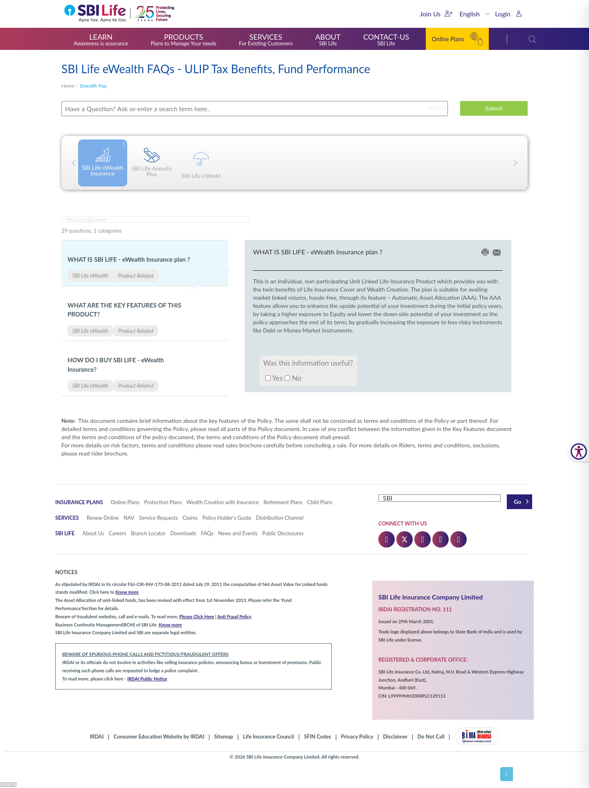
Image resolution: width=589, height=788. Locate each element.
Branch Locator (148, 533)
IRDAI (96, 736)
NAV (129, 517)
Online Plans (125, 502)
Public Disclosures (282, 533)
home (67, 86)
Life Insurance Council (268, 736)
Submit (494, 108)
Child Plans (320, 502)
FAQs (207, 533)
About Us (93, 533)
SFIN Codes (317, 736)
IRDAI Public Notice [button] (147, 678)
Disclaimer (395, 736)
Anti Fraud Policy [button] (234, 616)
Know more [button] (127, 592)
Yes (274, 378)
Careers (117, 533)
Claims (190, 517)
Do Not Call (430, 736)
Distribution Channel (280, 517)
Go (517, 501)
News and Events (237, 533)
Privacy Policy (357, 736)
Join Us (430, 14)
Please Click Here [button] (196, 616)
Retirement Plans (282, 502)
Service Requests (158, 517)
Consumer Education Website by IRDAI (159, 736)
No (293, 378)
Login (502, 14)
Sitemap (223, 736)
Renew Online (103, 517)
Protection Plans (163, 502)
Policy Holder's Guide (226, 517)
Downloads (183, 533)
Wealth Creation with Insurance (222, 502)
